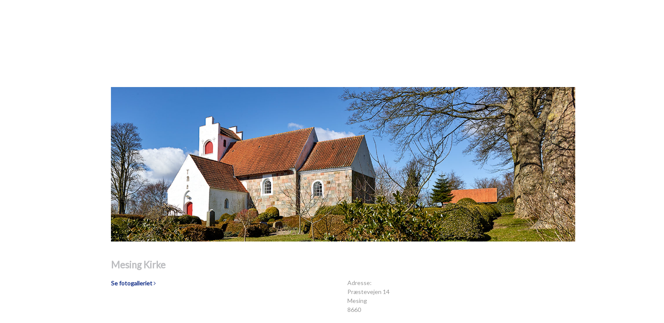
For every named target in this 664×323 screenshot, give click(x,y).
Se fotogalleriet (133, 283)
